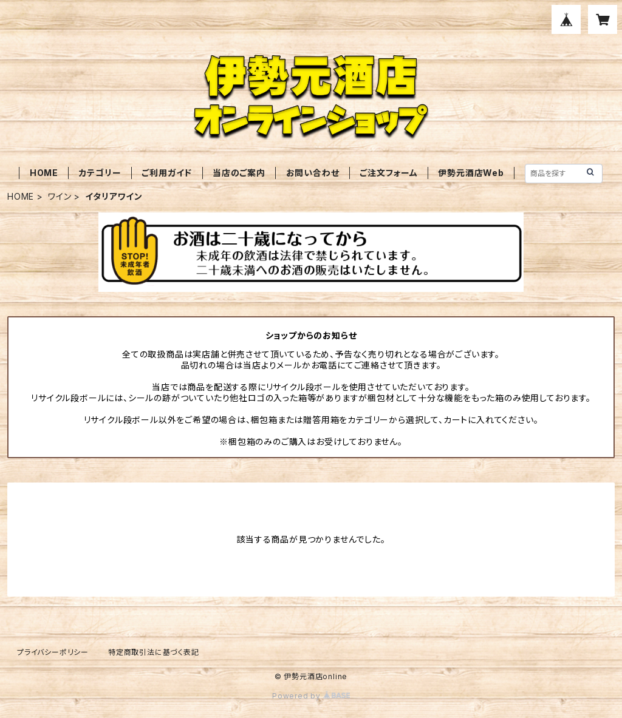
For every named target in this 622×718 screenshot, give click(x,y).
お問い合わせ (313, 173)
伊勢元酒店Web (471, 173)
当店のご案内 (239, 173)
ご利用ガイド (167, 173)
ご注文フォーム (389, 173)
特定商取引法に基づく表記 (153, 652)
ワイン (59, 196)
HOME (44, 173)
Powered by (311, 695)
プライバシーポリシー (53, 652)
